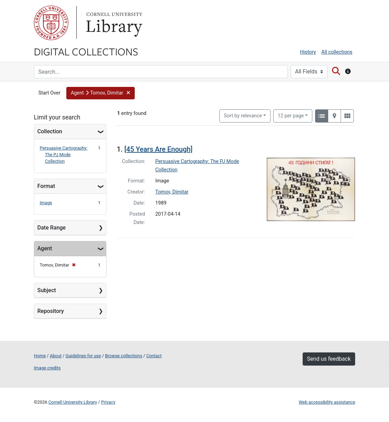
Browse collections (123, 355)
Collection (49, 131)
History (308, 52)
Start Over (49, 93)
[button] (100, 93)
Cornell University (51, 23)
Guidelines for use (83, 355)
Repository (50, 311)
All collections (336, 52)
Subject (46, 290)
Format (46, 186)
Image (46, 202)
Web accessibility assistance (327, 402)
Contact (154, 355)
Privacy (108, 402)
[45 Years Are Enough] (158, 149)
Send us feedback (329, 359)
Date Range (51, 227)
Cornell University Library (72, 402)
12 (291, 115)
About (55, 355)
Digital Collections (86, 51)
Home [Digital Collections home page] (40, 355)
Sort (243, 116)
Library (113, 23)
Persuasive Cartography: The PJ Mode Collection (63, 154)
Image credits (47, 367)
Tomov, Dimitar (172, 192)
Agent (44, 248)
